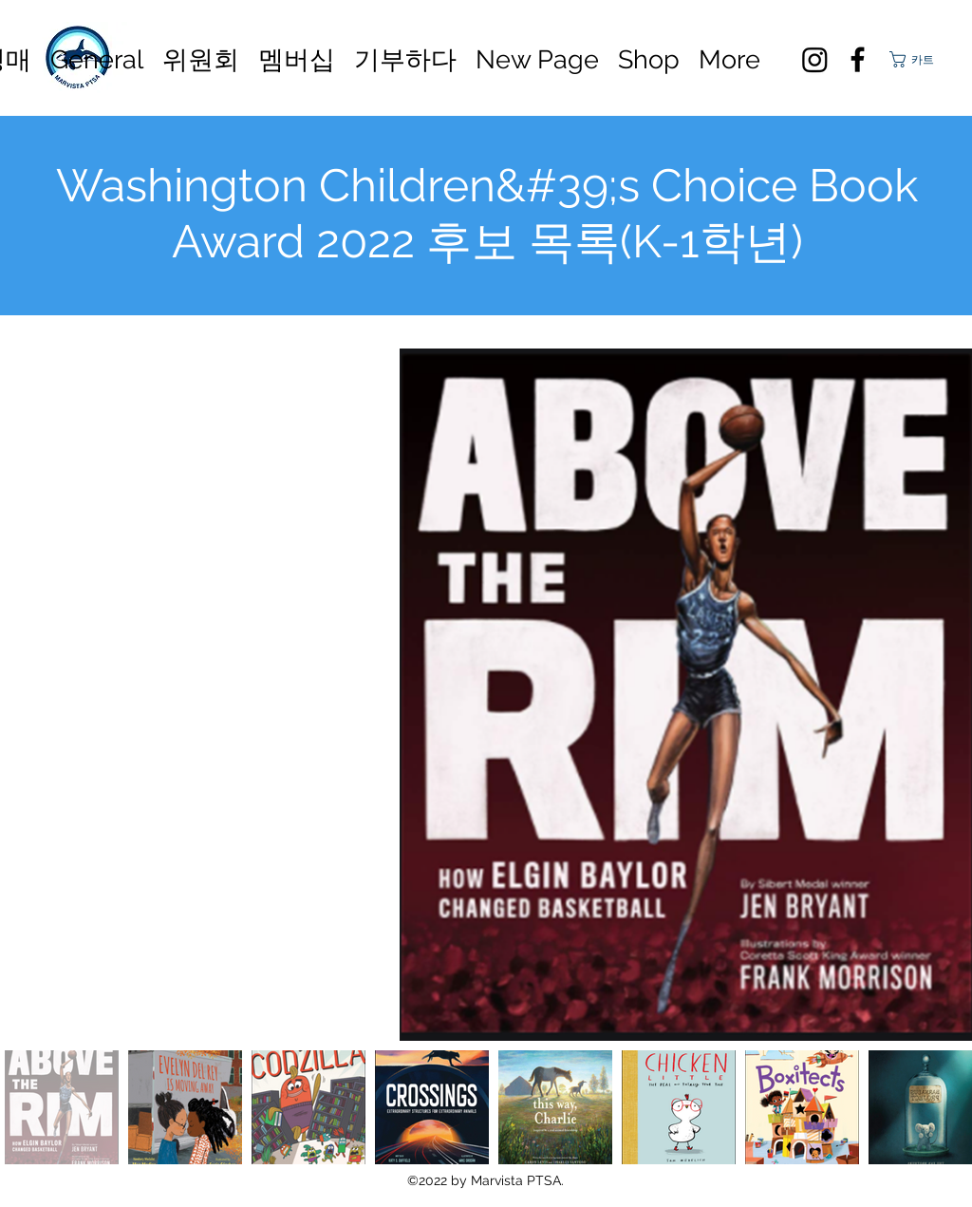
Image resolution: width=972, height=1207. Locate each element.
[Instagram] (815, 59)
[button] (920, 59)
